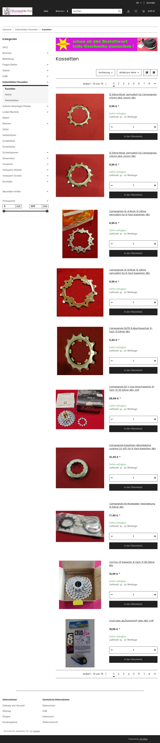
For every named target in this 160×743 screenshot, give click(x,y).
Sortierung (104, 72)
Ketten (8, 94)
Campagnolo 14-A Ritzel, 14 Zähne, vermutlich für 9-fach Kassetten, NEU (129, 213)
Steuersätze (8, 158)
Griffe (5, 76)
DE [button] (137, 2)
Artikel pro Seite (127, 72)
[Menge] (133, 127)
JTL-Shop (143, 739)
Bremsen (7, 53)
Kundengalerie (9, 722)
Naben (5, 118)
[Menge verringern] (111, 127)
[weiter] (155, 83)
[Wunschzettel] (136, 11)
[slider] (4, 211)
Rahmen (6, 123)
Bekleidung (8, 59)
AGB (44, 711)
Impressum (48, 716)
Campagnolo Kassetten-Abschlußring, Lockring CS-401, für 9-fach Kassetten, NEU (132, 447)
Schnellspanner (10, 152)
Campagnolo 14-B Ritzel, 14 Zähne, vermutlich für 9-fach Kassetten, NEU (129, 271)
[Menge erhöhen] (155, 127)
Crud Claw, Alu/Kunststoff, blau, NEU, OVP (131, 620)
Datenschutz (48, 705)
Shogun (6, 716)
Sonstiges (7, 181)
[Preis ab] (8, 206)
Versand (36, 731)
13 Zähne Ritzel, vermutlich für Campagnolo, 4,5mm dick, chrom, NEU (133, 154)
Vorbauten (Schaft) (12, 175)
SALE (5, 47)
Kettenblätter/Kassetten (15, 82)
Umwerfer (7, 164)
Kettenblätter (12, 100)
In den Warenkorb (133, 136)
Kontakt (151, 2)
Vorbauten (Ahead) (12, 170)
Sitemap (6, 711)
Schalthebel (8, 141)
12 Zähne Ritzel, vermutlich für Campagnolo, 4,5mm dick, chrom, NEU (133, 96)
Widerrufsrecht (50, 722)
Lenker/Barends (10, 112)
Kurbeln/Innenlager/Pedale (16, 106)
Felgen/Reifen (9, 64)
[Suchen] (94, 11)
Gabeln (6, 70)
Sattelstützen (9, 135)
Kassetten (10, 89)
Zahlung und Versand (13, 705)
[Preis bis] (35, 206)
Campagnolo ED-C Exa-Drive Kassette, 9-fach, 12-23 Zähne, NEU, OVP (132, 388)
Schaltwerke (8, 146)
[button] (128, 11)
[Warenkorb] (149, 11)
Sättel (5, 129)
